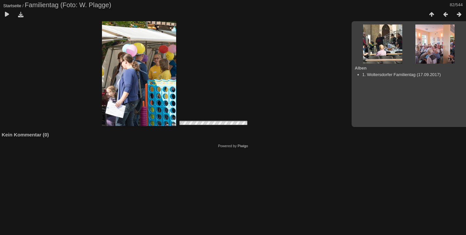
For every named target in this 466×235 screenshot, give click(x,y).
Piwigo (243, 146)
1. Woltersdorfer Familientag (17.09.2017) (401, 74)
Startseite (12, 5)
